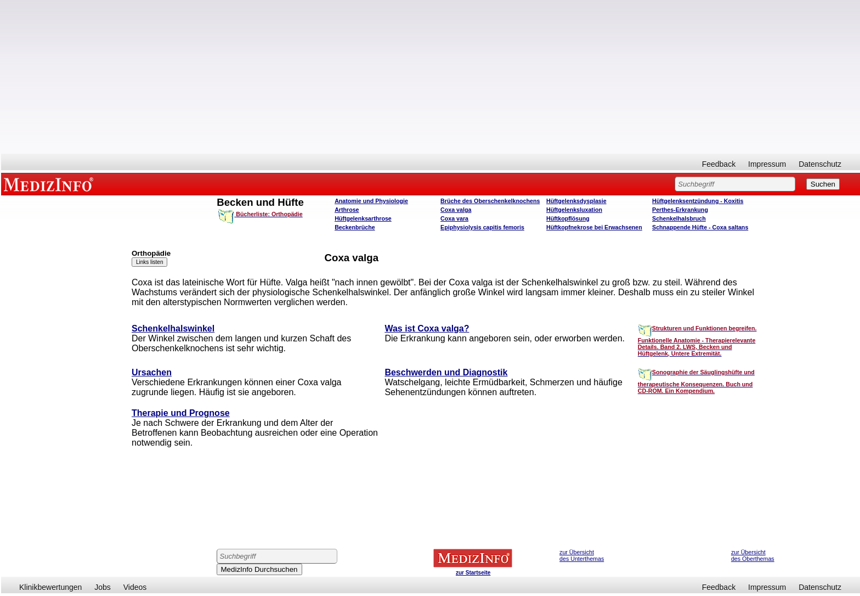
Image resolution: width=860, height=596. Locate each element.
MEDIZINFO (50, 184)
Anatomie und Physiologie (371, 201)
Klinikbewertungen (50, 587)
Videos (135, 587)
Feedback (718, 164)
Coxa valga (455, 209)
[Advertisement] (430, 77)
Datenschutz (820, 164)
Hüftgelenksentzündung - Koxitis (697, 201)
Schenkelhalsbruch (679, 218)
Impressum (767, 164)
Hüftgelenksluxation (574, 209)
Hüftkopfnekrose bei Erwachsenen (594, 227)
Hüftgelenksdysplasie (576, 201)
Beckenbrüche (355, 227)
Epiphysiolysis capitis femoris (482, 227)
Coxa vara (454, 218)
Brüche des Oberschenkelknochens (490, 201)
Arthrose (347, 209)
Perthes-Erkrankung (680, 209)
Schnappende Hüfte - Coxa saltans (700, 227)
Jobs (102, 587)
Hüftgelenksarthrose (363, 218)
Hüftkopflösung (568, 218)
